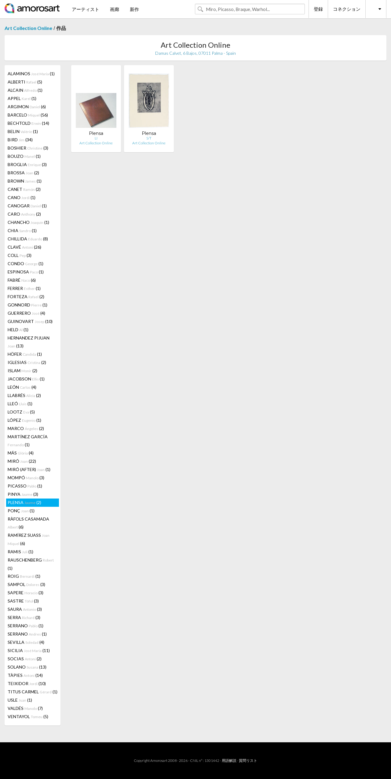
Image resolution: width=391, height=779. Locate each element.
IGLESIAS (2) (27, 362)
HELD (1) (18, 329)
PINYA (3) (23, 494)
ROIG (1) (24, 576)
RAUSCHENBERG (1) (31, 564)
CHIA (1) (22, 230)
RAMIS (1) (20, 551)
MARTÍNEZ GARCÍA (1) (28, 440)
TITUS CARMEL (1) (32, 691)
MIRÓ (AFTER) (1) (29, 469)
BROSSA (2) (23, 172)
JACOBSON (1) (26, 378)
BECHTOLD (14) (28, 123)
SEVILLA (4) (26, 642)
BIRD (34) (20, 139)
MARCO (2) (26, 428)
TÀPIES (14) (25, 675)
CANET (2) (24, 189)
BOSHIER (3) (28, 147)
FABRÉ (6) (22, 280)
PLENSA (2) (24, 502)
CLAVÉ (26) (24, 247)
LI (96, 138)
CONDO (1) (25, 263)
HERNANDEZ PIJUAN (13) (28, 341)
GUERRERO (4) (26, 313)
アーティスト (85, 9)
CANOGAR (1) (27, 205)
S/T (149, 138)
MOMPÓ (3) (26, 477)
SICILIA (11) (29, 650)
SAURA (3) (25, 609)
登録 (318, 9)
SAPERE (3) (25, 592)
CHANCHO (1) (28, 222)
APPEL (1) (22, 98)
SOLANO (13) (27, 667)
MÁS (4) (21, 452)
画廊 (114, 9)
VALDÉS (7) (25, 708)
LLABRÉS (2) (24, 395)
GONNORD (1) (27, 304)
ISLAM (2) (22, 370)
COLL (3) (19, 255)
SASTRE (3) (23, 600)
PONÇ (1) (21, 510)
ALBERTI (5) (25, 81)
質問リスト (248, 760)
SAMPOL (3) (26, 584)
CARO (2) (24, 214)
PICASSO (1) (25, 485)
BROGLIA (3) (27, 164)
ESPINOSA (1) (26, 271)
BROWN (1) (25, 181)
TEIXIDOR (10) (27, 683)
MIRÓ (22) (22, 461)
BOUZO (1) (24, 156)
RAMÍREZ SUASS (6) (28, 539)
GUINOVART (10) (30, 321)
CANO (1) (21, 197)
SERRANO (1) (25, 625)
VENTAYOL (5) (28, 716)
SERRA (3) (24, 617)
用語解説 (229, 760)
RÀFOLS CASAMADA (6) (28, 522)
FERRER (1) (24, 288)
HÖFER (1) (25, 354)
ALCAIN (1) (25, 90)
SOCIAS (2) (25, 658)
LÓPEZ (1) (24, 420)
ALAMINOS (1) (31, 73)
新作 (134, 9)
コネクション (346, 9)
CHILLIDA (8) (28, 238)
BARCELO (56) (28, 114)
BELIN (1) (23, 131)
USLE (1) (20, 700)
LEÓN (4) (22, 387)
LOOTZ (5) (21, 411)
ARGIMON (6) (27, 106)
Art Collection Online (28, 28)
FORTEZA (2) (26, 296)
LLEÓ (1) (20, 403)
